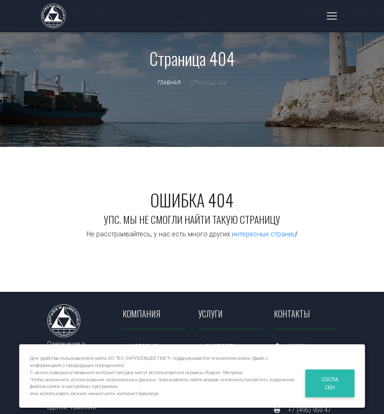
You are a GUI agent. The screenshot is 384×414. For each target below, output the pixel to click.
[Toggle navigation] (332, 18)
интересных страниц (264, 234)
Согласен (329, 383)
